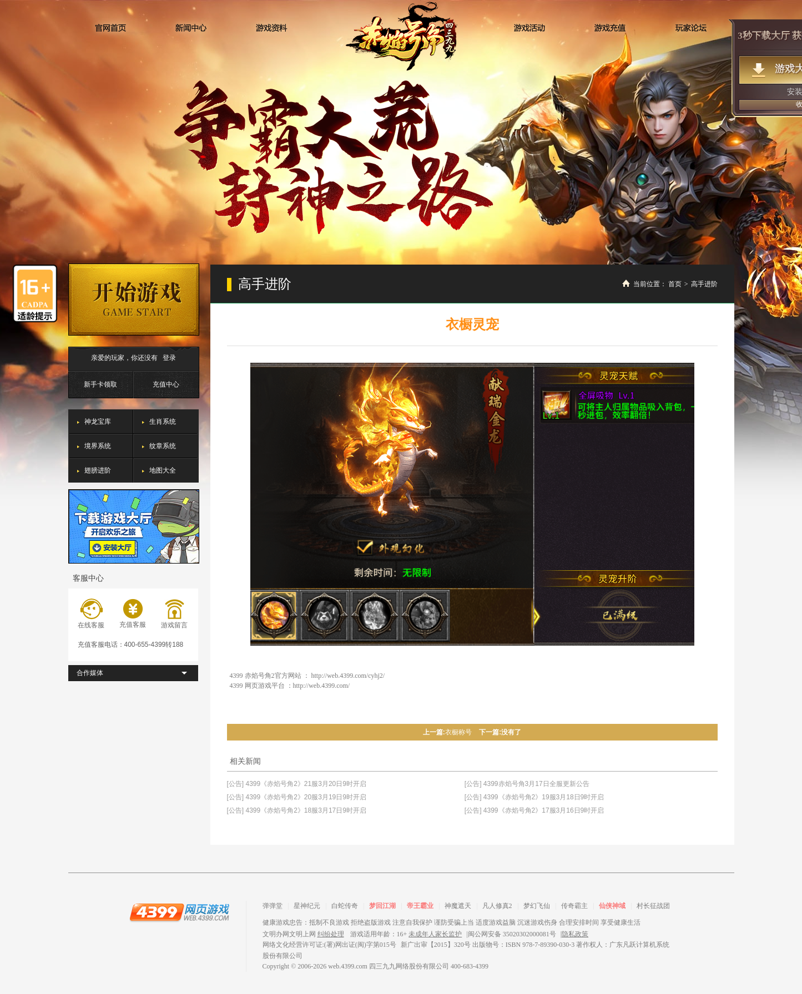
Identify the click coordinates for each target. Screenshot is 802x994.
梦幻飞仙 (536, 906)
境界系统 (97, 446)
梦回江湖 (382, 906)
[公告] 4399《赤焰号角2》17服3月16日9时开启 (534, 810)
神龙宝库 (97, 421)
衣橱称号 (458, 732)
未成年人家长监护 (435, 934)
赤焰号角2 (401, 35)
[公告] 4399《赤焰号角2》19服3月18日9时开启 (534, 797)
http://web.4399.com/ (321, 685)
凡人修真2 (497, 906)
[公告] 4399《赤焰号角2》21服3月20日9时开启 (296, 784)
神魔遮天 (458, 906)
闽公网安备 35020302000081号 (512, 934)
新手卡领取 (100, 384)
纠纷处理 (330, 934)
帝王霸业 (420, 906)
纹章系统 (162, 446)
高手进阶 (704, 284)
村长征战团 (653, 906)
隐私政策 (575, 934)
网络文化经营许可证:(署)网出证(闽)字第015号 (329, 945)
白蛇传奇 (344, 906)
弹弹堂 (273, 906)
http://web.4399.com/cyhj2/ (348, 675)
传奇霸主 (574, 906)
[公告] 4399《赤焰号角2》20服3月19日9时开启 (296, 797)
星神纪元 (307, 906)
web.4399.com (347, 966)
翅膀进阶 (97, 470)
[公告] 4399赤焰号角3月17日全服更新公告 (527, 784)
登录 (169, 358)
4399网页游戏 (179, 912)
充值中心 (166, 384)
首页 (675, 284)
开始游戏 (133, 299)
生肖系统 (162, 421)
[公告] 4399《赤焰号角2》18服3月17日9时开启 (296, 810)
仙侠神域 (612, 906)
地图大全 (162, 470)
